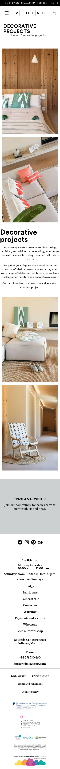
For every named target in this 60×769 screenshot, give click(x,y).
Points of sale (30, 599)
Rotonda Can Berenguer (30, 639)
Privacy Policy (40, 675)
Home (15, 35)
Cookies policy (30, 691)
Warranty (30, 611)
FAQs (30, 586)
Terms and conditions (30, 683)
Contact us (30, 605)
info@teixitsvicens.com (27, 283)
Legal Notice (18, 675)
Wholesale (30, 624)
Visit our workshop (30, 631)
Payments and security (30, 618)
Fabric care (30, 592)
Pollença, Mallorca (30, 643)
